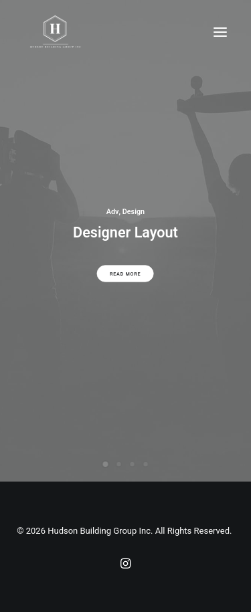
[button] (220, 32)
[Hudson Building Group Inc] (55, 32)
